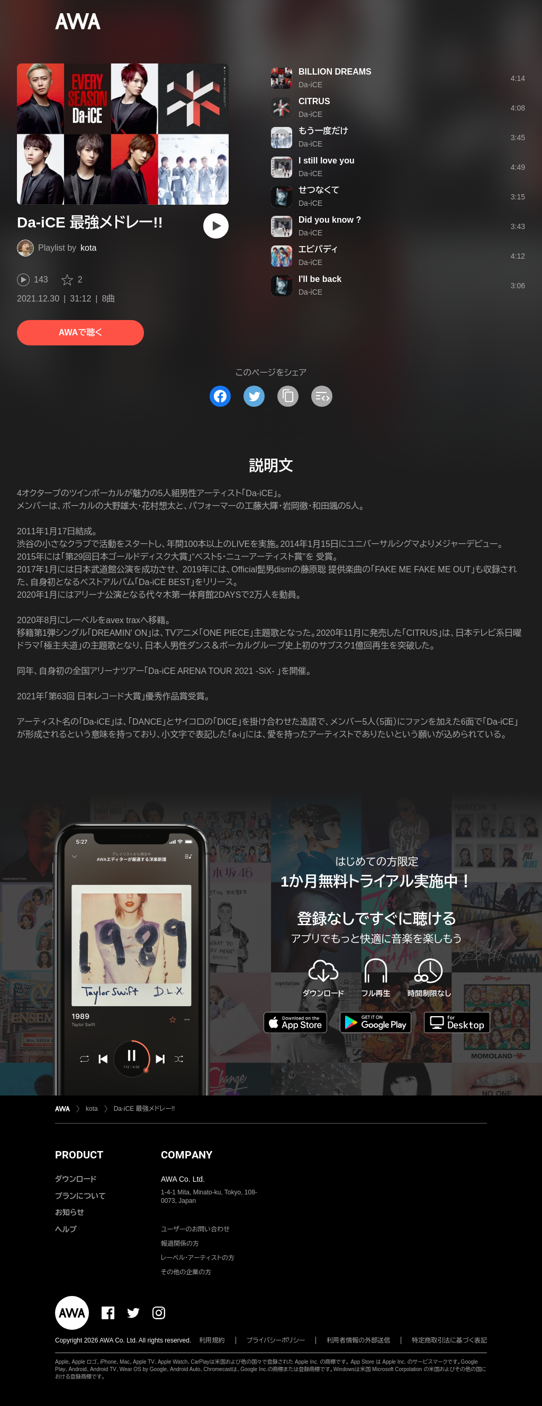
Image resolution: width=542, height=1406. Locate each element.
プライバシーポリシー (276, 1340)
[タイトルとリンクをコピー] (288, 396)
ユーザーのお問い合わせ (195, 1229)
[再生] (216, 226)
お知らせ (69, 1212)
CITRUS (314, 101)
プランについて (80, 1196)
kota (88, 247)
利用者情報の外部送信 (358, 1340)
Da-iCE (310, 84)
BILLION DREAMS (335, 71)
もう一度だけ (323, 130)
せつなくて (319, 190)
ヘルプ (66, 1229)
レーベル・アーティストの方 (197, 1258)
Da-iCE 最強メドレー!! (144, 1108)
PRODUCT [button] (79, 1154)
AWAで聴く (80, 332)
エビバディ (318, 249)
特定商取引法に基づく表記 (449, 1340)
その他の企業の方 (186, 1272)
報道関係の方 (180, 1243)
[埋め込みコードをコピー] (321, 396)
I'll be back (320, 279)
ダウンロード (75, 1179)
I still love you (327, 160)
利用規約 (212, 1340)
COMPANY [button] (186, 1154)
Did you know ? (330, 219)
